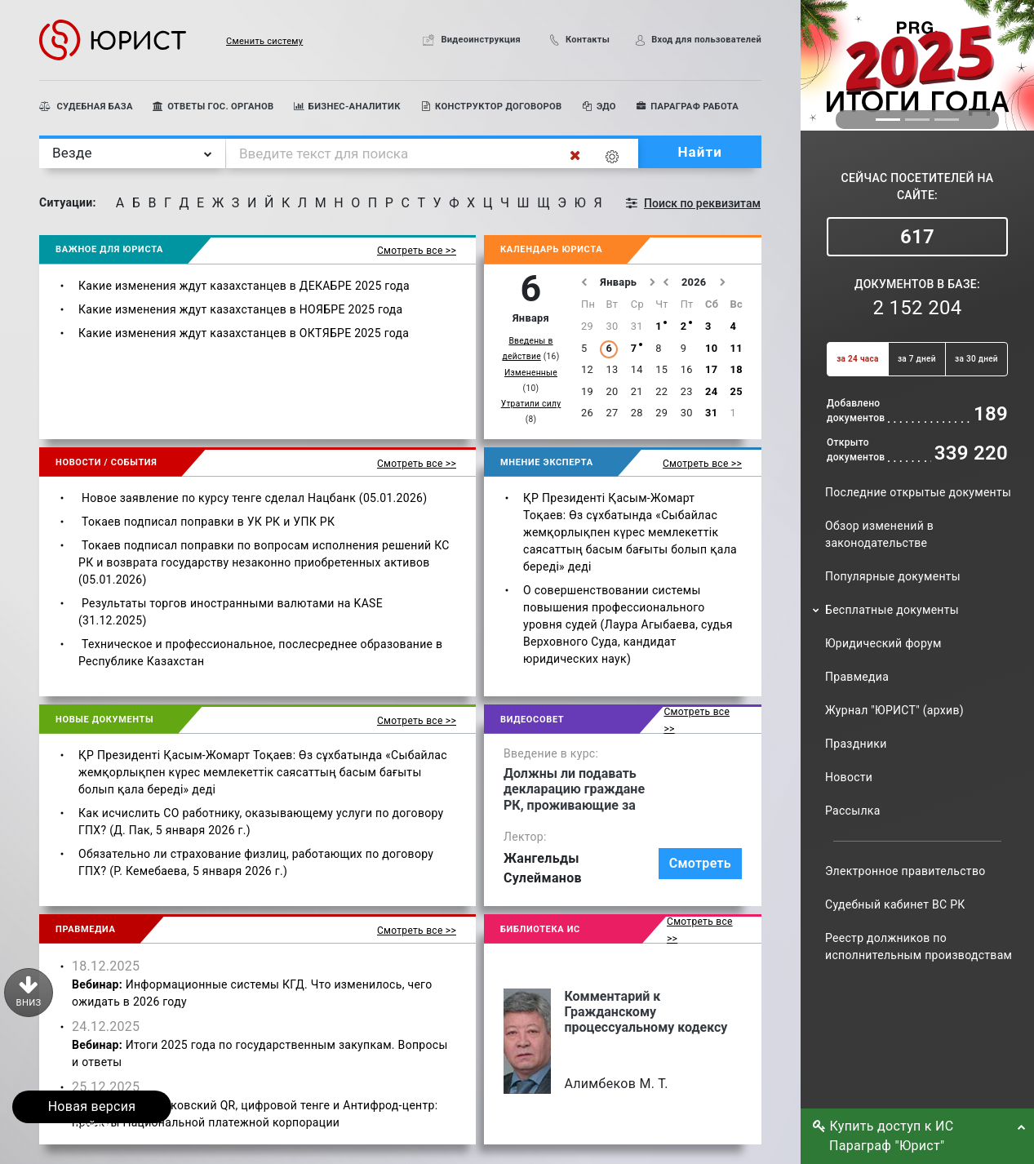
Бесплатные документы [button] (892, 609)
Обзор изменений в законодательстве (879, 534)
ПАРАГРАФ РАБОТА (687, 106)
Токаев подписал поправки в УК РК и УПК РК (208, 521)
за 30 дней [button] (976, 358)
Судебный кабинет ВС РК (895, 904)
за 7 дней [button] (917, 358)
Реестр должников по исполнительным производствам (918, 946)
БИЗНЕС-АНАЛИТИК (346, 106)
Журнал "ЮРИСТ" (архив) (894, 710)
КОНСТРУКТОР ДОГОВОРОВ (491, 106)
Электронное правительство (905, 870)
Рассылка (853, 810)
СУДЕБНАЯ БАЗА (86, 106)
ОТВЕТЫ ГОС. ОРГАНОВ (213, 106)
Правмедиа (857, 676)
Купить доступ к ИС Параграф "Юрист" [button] (887, 1135)
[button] (245, 39)
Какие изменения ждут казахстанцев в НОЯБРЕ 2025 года (240, 309)
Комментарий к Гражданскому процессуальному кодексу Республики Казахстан (645, 1012)
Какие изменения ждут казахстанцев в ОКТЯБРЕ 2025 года (243, 333)
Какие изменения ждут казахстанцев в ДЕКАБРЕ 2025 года (244, 285)
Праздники (856, 743)
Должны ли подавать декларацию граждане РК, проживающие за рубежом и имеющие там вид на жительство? (579, 789)
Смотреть (700, 863)
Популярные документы (893, 576)
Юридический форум (883, 643)
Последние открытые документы (918, 492)
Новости (848, 777)
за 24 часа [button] (857, 358)
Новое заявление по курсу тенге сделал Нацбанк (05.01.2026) (254, 497)
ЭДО (599, 106)
